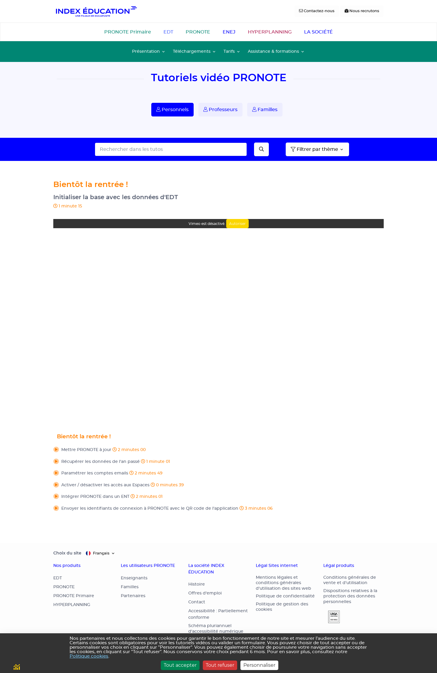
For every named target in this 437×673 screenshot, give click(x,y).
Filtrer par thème (314, 149)
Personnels (172, 109)
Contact (196, 602)
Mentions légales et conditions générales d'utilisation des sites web (283, 583)
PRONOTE (198, 32)
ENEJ (229, 32)
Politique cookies (89, 656)
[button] (218, 450)
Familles (264, 109)
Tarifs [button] (229, 51)
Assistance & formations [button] (273, 51)
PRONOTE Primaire (127, 32)
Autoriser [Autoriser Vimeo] (237, 223)
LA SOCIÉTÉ (318, 32)
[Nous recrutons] (362, 11)
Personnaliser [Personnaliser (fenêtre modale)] (259, 665)
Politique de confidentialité (285, 596)
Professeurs (220, 109)
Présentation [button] (146, 51)
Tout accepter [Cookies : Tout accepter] (180, 665)
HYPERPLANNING (270, 32)
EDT (168, 32)
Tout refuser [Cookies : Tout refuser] (220, 665)
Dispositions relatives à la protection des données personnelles (350, 596)
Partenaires (133, 596)
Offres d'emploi (205, 593)
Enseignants (134, 578)
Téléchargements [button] (192, 51)
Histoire (196, 584)
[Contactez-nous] (317, 11)
